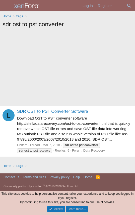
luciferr (22, 145)
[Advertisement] (67, 68)
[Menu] (7, 6)
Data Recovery (94, 150)
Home (88, 177)
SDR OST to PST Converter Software (52, 111)
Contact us (11, 177)
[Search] (129, 5)
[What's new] (119, 5)
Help (76, 177)
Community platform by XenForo (41, 186)
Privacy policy (60, 177)
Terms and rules (34, 177)
